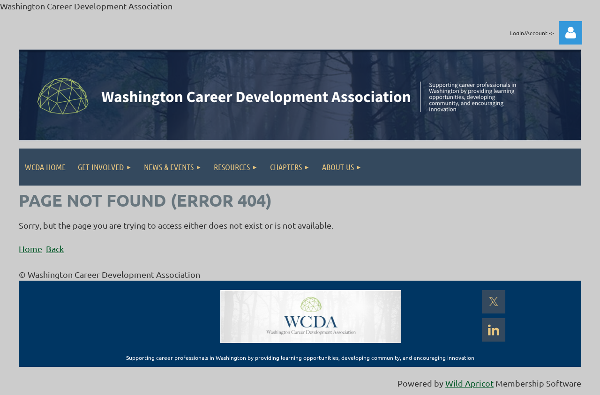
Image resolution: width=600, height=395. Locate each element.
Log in (570, 33)
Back (55, 248)
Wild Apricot (469, 383)
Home (30, 248)
